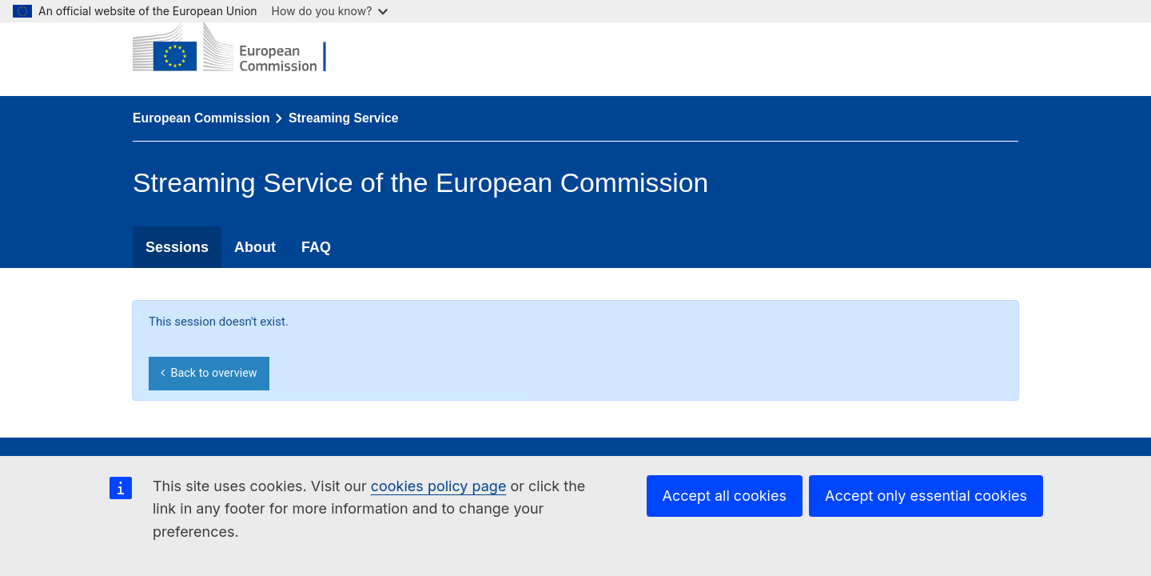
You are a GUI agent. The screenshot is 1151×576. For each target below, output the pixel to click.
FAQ (316, 247)
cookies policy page (439, 486)
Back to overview (209, 373)
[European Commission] (241, 48)
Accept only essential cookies (926, 495)
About (255, 247)
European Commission (201, 118)
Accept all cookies (725, 495)
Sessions (177, 247)
